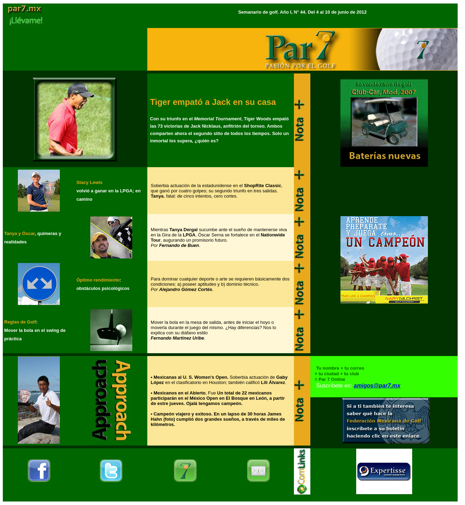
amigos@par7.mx (377, 386)
